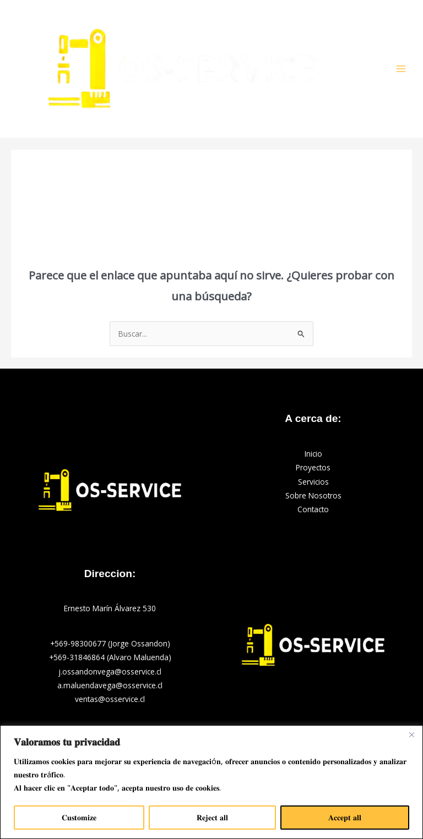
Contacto (313, 509)
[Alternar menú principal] (401, 69)
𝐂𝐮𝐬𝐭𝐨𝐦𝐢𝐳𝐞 (79, 817)
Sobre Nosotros (313, 495)
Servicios (313, 481)
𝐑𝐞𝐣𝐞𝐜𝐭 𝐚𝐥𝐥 (212, 817)
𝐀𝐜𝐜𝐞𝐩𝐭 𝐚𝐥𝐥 (344, 817)
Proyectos (313, 467)
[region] (211, 782)
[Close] (411, 734)
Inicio (313, 453)
